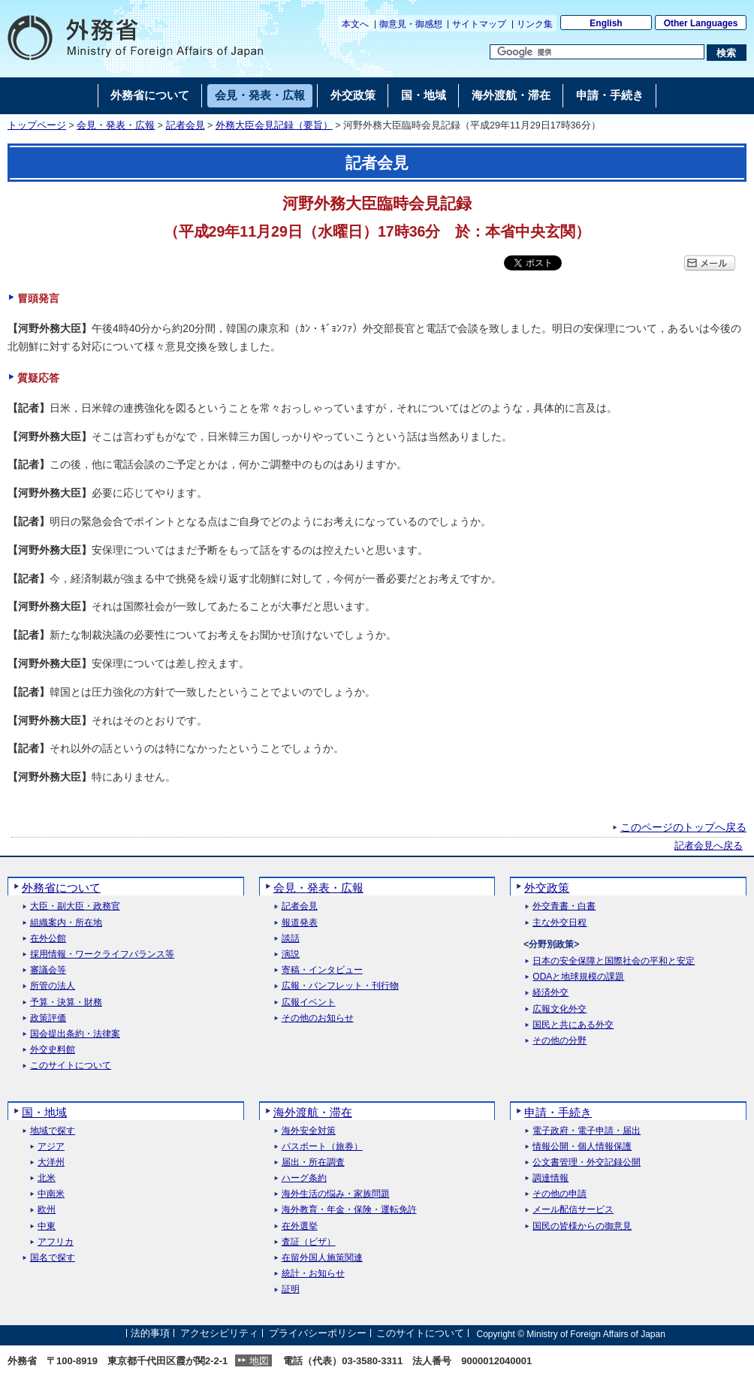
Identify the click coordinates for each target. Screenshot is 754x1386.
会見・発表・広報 (116, 125)
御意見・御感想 (410, 24)
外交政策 (546, 887)
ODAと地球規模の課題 (578, 977)
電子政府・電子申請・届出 (586, 1131)
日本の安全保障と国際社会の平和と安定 (613, 961)
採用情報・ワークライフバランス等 (102, 954)
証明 (291, 1289)
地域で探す (52, 1131)
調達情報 (550, 1178)
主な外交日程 (559, 923)
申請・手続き (558, 1112)
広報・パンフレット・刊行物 (340, 986)
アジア (51, 1147)
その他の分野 (559, 1041)
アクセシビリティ (219, 1333)
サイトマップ (479, 24)
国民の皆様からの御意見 (582, 1226)
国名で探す (52, 1258)
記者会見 (185, 125)
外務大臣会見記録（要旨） (274, 125)
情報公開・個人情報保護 (582, 1147)
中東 (47, 1226)
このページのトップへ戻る (683, 827)
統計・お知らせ (313, 1274)
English (606, 23)
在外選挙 (300, 1226)
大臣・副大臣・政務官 (75, 906)
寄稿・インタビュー (322, 970)
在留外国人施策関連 (322, 1258)
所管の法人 (52, 986)
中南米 (51, 1194)
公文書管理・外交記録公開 (586, 1162)
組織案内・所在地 (66, 923)
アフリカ (56, 1242)
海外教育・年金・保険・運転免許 (349, 1210)
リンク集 (535, 24)
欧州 (47, 1210)
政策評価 (48, 1018)
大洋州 (51, 1162)
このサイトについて (70, 1065)
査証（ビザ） (309, 1242)
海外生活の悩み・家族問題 (336, 1194)
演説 (291, 954)
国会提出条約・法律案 (75, 1034)
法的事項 (150, 1333)
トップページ (37, 125)
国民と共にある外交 (573, 1025)
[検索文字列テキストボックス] (597, 51)
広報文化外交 (559, 1009)
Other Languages (701, 23)
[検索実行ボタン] (726, 52)
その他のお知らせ (318, 1018)
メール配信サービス (573, 1210)
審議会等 (48, 970)
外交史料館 (52, 1050)
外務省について (61, 887)
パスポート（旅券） (322, 1147)
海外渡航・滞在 (312, 1112)
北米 (47, 1178)
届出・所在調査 (313, 1162)
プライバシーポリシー (317, 1333)
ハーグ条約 (304, 1178)
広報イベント (309, 1002)
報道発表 (300, 923)
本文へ (355, 24)
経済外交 (550, 993)
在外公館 (48, 939)
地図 (259, 1360)
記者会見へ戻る (708, 846)
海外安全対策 (309, 1131)
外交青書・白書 (564, 906)
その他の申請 (559, 1194)
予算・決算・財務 (66, 1002)
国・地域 (44, 1112)
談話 (291, 939)
